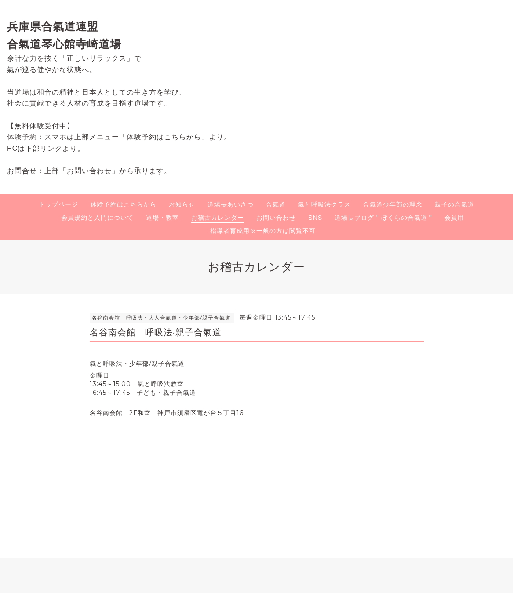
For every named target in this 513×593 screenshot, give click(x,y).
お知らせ (182, 204)
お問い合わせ (276, 217)
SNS (315, 217)
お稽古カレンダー (217, 217)
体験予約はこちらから (123, 204)
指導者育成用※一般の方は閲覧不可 (263, 230)
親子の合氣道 (454, 204)
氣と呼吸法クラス (324, 204)
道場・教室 (162, 217)
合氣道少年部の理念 (392, 204)
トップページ (58, 204)
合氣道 (276, 204)
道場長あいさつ (230, 204)
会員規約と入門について (97, 217)
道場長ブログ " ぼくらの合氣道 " (383, 217)
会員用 (454, 217)
